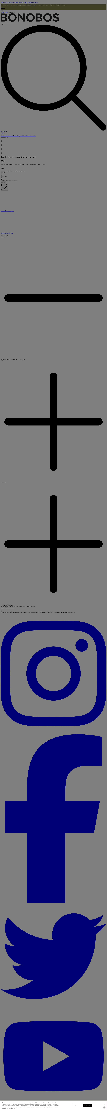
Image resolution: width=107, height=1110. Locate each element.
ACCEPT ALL (87, 1105)
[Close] (104, 1105)
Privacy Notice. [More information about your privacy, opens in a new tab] (12, 1108)
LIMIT (76, 1105)
